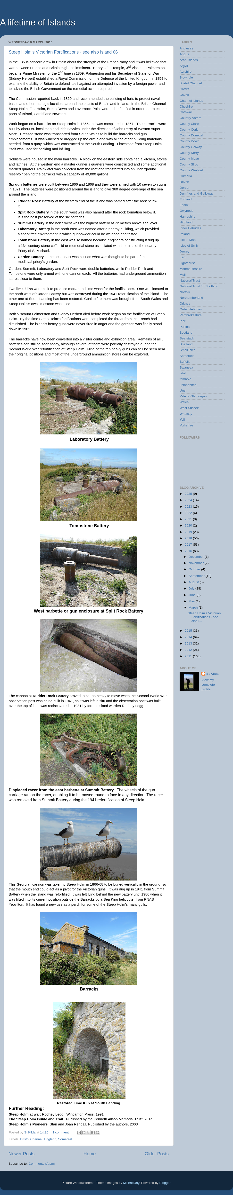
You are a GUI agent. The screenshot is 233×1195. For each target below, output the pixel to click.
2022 (189, 513)
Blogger (164, 1183)
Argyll (184, 66)
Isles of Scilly (189, 245)
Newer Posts (21, 1153)
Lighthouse (188, 263)
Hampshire (187, 216)
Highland (186, 222)
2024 (189, 500)
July (192, 588)
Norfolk (185, 292)
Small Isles (187, 350)
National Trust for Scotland (199, 286)
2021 (189, 519)
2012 (189, 650)
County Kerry (189, 153)
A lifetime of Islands (37, 22)
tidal (183, 373)
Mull (183, 274)
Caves (184, 95)
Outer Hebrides (191, 309)
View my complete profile (208, 684)
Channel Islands (191, 100)
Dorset (184, 187)
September (197, 576)
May (192, 601)
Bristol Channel (31, 1139)
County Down (189, 141)
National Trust (190, 280)
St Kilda (212, 674)
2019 (189, 532)
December (197, 556)
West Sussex (189, 408)
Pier (182, 321)
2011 (189, 656)
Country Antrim (190, 118)
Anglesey (186, 48)
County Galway (191, 147)
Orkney (185, 303)
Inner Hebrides (190, 228)
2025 (189, 493)
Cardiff (184, 89)
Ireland (185, 234)
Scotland (186, 332)
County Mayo (189, 158)
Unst (183, 390)
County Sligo (189, 164)
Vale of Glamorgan (193, 396)
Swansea (186, 367)
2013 (189, 643)
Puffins (185, 327)
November (197, 563)
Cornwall (186, 112)
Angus (184, 54)
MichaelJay (131, 1183)
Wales (184, 402)
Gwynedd (186, 210)
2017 (189, 544)
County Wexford (191, 170)
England (50, 1139)
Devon (184, 182)
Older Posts (157, 1153)
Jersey (184, 251)
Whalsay (186, 414)
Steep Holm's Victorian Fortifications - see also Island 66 (63, 52)
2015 (189, 630)
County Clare (189, 124)
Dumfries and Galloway (197, 193)
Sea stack (187, 338)
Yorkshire (186, 425)
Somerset (65, 1139)
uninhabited (188, 385)
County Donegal (191, 135)
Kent (183, 257)
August (194, 582)
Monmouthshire (191, 269)
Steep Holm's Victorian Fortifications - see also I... (204, 617)
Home (89, 1153)
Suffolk (185, 361)
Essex (184, 205)
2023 (189, 506)
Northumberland (191, 297)
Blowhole (186, 77)
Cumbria (186, 176)
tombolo (185, 379)
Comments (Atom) (42, 1163)
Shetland (186, 344)
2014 (189, 637)
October (195, 569)
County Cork (189, 129)
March (194, 607)
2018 (189, 538)
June (193, 595)
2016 (189, 551)
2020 (189, 525)
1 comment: (61, 1132)
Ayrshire (185, 71)
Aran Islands (189, 60)
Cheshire (186, 106)
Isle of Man (188, 240)
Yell (182, 419)
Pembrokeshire (191, 315)
